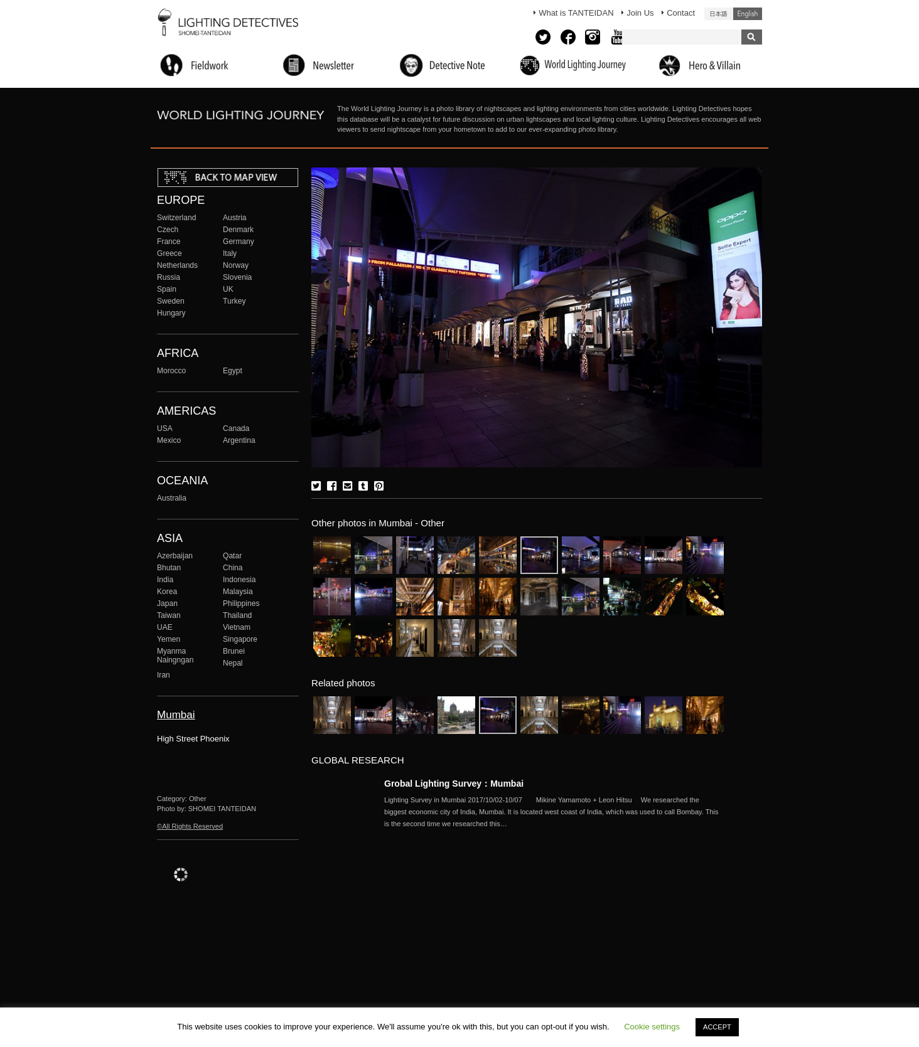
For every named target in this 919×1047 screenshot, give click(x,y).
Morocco (171, 370)
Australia (171, 498)
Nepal (233, 663)
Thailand (237, 615)
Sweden (171, 301)
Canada (236, 428)
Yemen (168, 639)
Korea (167, 591)
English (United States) (747, 14)
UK (228, 289)
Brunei (234, 651)
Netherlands (177, 265)
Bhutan (169, 567)
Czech (167, 229)
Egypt (232, 370)
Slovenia (237, 277)
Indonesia (239, 579)
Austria (235, 217)
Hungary (171, 313)
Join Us (639, 13)
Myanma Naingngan (175, 655)
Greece (169, 253)
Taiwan (169, 615)
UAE (165, 627)
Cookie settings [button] (652, 1026)
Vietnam (236, 627)
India (165, 579)
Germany (238, 241)
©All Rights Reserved (190, 826)
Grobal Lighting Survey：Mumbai (454, 784)
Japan (167, 603)
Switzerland (176, 217)
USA (165, 428)
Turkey (234, 301)
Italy (230, 253)
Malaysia (238, 591)
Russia (168, 277)
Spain (166, 289)
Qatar (232, 555)
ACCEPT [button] (717, 1027)
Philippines (241, 603)
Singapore (240, 639)
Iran (163, 675)
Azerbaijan (175, 555)
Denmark (238, 229)
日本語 (718, 14)
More (553, 811)
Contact (681, 13)
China (233, 567)
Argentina (239, 440)
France (169, 241)
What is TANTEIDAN (576, 13)
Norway (236, 265)
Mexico (169, 440)
